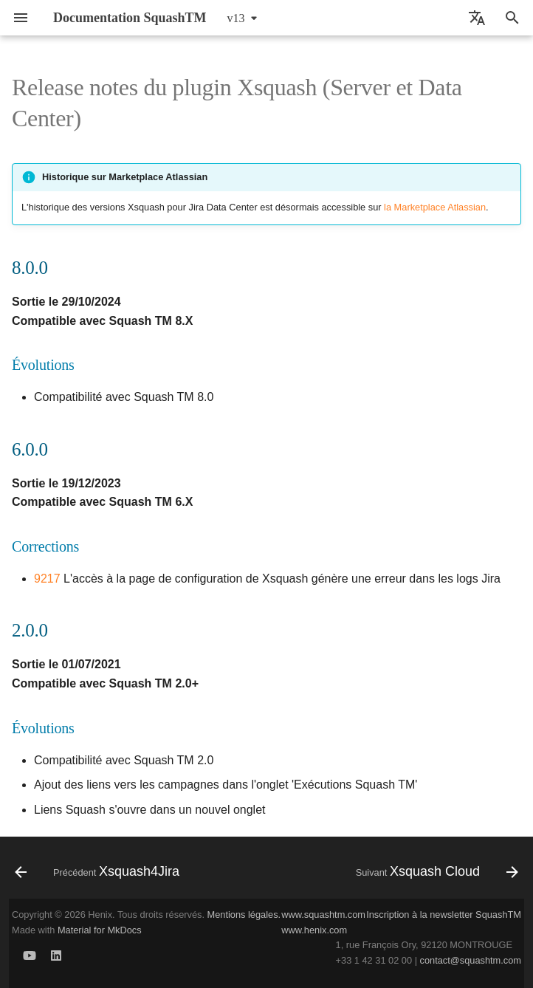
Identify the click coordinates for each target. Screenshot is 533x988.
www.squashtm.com (323, 914)
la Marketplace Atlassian (435, 207)
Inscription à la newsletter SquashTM (443, 914)
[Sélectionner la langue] (477, 17)
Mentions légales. (244, 914)
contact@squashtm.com (470, 960)
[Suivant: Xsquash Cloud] (435, 872)
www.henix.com (314, 930)
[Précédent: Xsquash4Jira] (99, 872)
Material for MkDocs (100, 930)
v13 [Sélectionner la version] (236, 18)
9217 (47, 578)
